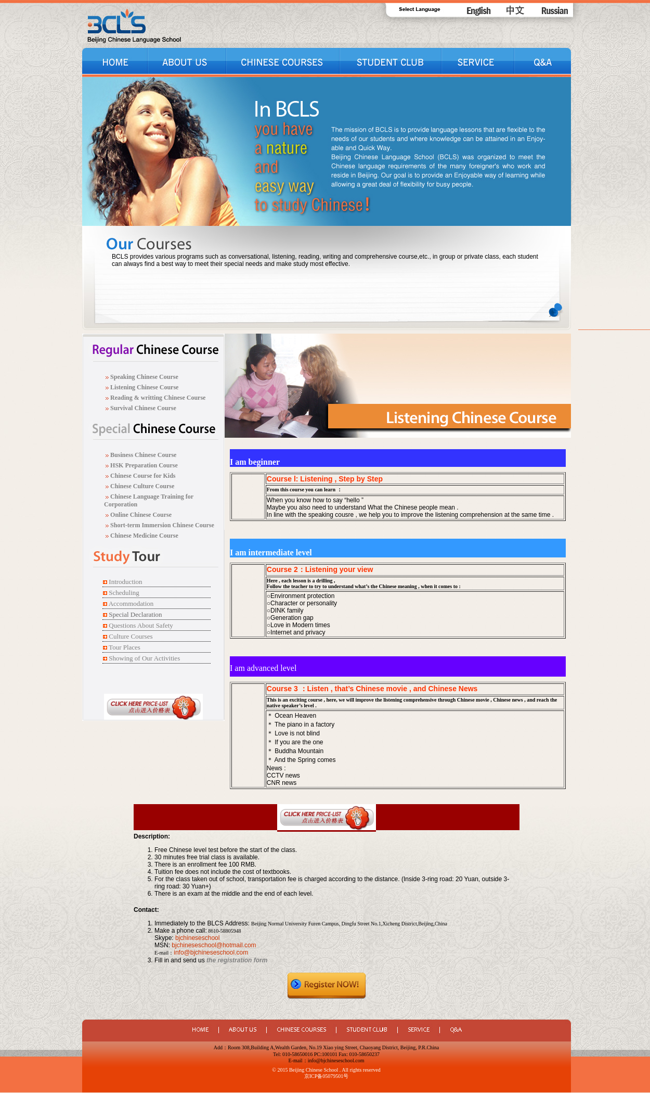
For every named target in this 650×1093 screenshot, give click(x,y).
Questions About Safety (141, 625)
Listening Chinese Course (144, 387)
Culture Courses (130, 636)
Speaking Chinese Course (144, 376)
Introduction (125, 582)
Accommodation (131, 603)
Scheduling (124, 592)
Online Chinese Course (140, 514)
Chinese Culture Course (142, 486)
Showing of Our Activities (144, 658)
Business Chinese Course (143, 455)
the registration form (236, 960)
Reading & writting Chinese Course (157, 397)
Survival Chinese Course (142, 408)
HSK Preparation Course (144, 465)
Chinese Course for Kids (142, 475)
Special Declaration (135, 614)
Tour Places (124, 647)
